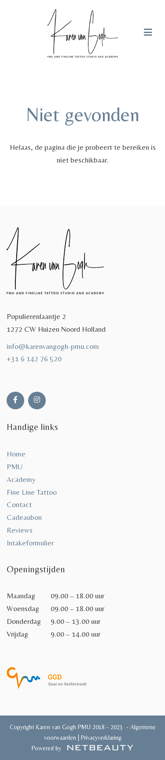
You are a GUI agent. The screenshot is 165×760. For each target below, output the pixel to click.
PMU (14, 466)
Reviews (20, 530)
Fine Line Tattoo (32, 492)
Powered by (82, 748)
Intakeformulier (30, 542)
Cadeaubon (24, 517)
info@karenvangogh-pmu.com (53, 346)
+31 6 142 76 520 (34, 358)
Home (16, 453)
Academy (21, 479)
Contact (19, 504)
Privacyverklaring (100, 737)
